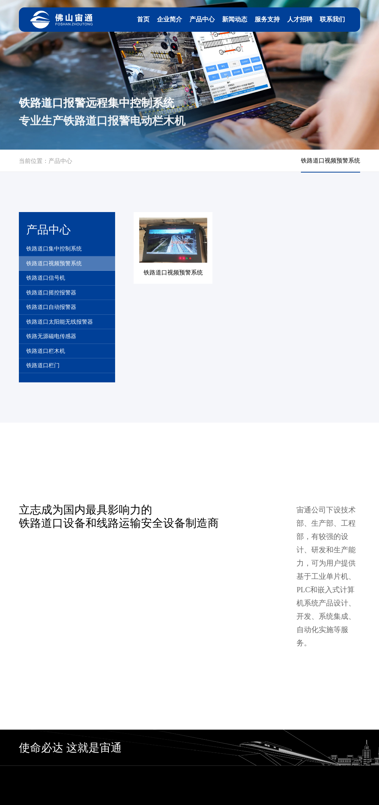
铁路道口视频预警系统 (54, 263)
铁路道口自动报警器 (51, 307)
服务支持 (267, 19)
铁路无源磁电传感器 (51, 336)
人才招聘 (299, 19)
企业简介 (169, 19)
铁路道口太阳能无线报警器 (59, 322)
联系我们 (332, 19)
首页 (143, 19)
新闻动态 (234, 19)
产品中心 (202, 19)
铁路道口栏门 (43, 365)
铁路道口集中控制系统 (54, 249)
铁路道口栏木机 (45, 351)
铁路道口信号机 (45, 278)
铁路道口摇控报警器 (51, 293)
